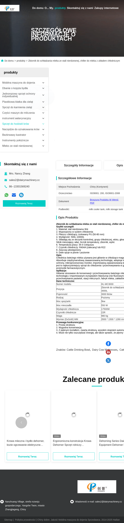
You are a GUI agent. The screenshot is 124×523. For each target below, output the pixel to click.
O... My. (49, 8)
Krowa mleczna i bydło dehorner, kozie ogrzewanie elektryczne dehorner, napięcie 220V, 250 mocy (27, 443)
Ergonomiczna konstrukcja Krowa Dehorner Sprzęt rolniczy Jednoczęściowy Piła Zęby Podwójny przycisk (72, 443)
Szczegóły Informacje (78, 165)
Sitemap (8, 519)
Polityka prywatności (25, 519)
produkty (60, 8)
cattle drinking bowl (78, 349)
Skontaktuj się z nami (80, 8)
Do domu (37, 8)
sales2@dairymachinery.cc (24, 180)
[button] (21, 422)
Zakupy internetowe (106, 8)
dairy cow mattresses (104, 349)
